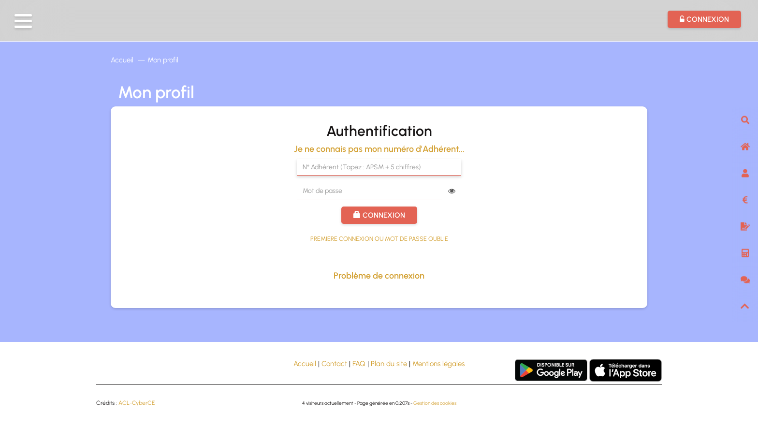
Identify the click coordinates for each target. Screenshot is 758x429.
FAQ (358, 363)
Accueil (122, 60)
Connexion (379, 215)
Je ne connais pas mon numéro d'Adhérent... (379, 149)
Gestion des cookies (434, 403)
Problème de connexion (379, 275)
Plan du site (389, 363)
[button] (23, 21)
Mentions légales (438, 363)
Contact (334, 363)
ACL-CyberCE (136, 402)
